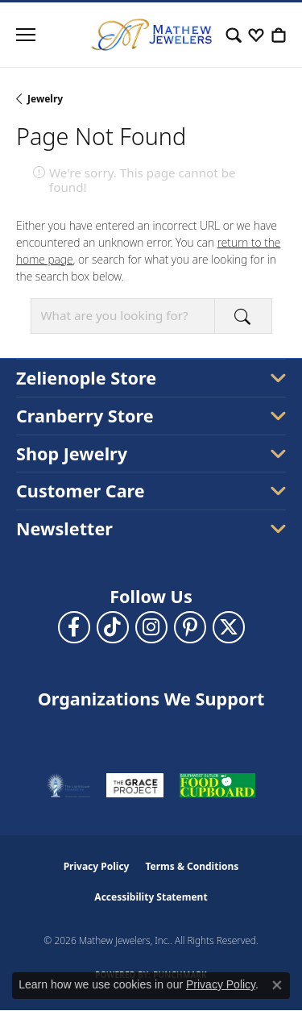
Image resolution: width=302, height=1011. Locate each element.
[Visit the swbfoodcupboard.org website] (217, 785)
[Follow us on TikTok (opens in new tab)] (113, 627)
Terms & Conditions (191, 866)
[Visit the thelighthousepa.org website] (68, 785)
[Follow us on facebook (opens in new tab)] (74, 627)
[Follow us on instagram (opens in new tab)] (151, 627)
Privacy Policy (97, 866)
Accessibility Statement (150, 897)
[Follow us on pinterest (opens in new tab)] (190, 627)
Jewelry (45, 99)
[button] (233, 35)
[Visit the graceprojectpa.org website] (134, 785)
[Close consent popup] (277, 985)
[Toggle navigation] (25, 34)
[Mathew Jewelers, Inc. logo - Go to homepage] (151, 34)
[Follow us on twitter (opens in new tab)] (229, 627)
